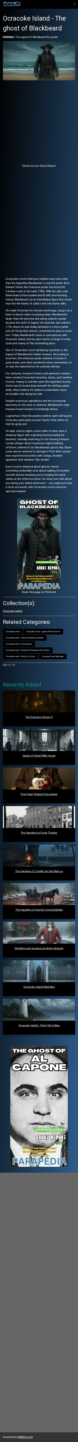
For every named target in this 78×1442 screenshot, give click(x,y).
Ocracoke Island (12, 611)
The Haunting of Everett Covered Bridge (39, 909)
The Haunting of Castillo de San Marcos (39, 871)
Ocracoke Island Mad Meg (53, 656)
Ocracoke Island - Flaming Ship (19, 644)
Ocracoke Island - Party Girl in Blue (20, 656)
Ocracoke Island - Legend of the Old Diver (43, 632)
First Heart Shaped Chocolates (39, 794)
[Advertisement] (39, 122)
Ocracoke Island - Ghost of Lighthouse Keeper (25, 638)
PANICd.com (25, 1437)
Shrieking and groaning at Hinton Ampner (39, 948)
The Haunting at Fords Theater (39, 832)
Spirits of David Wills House (39, 755)
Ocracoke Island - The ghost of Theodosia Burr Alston (28, 650)
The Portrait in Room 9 (39, 717)
